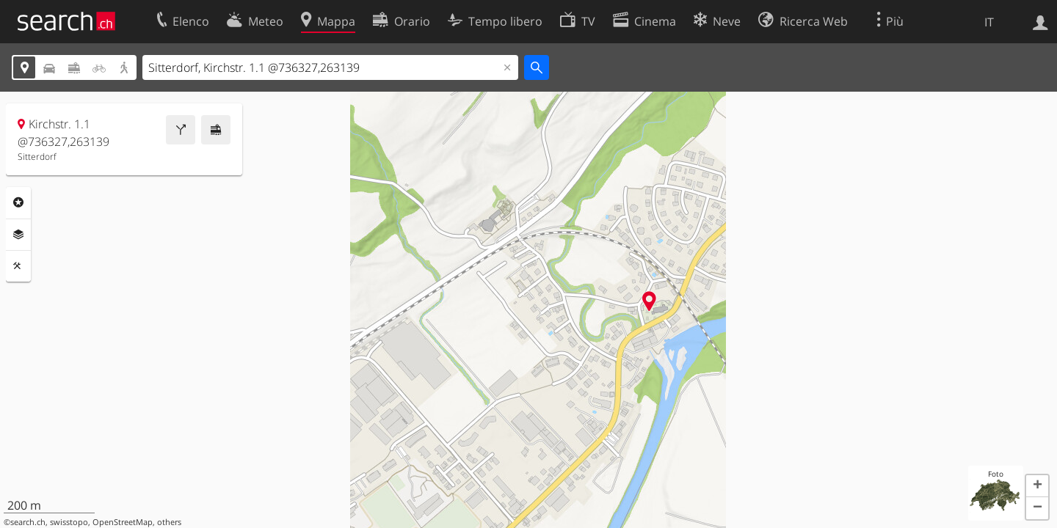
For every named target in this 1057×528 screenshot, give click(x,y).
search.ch (28, 522)
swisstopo (69, 522)
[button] (1037, 486)
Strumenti (18, 266)
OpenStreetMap (122, 522)
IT (989, 22)
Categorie (18, 202)
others (169, 522)
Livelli (18, 234)
